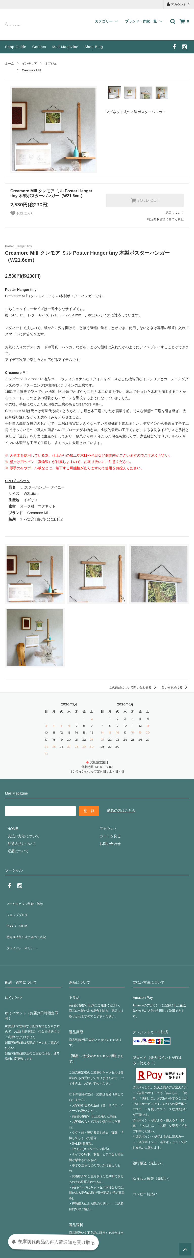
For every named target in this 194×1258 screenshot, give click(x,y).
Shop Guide (15, 47)
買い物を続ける (175, 687)
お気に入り (22, 213)
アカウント (178, 4)
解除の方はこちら (121, 810)
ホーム (9, 63)
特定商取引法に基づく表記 (165, 219)
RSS (8, 917)
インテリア (29, 63)
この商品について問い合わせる (133, 687)
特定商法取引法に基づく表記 (28, 924)
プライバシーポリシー (22, 932)
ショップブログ (17, 909)
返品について (174, 212)
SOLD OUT (145, 200)
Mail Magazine (65, 47)
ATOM (20, 917)
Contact (39, 47)
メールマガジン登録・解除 (26, 902)
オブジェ (51, 63)
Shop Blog (93, 47)
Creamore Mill (31, 70)
